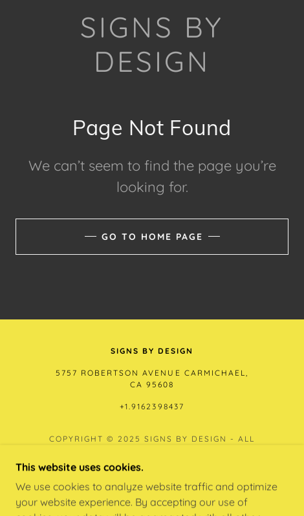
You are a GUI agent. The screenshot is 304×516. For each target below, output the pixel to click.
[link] (152, 44)
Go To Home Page (152, 236)
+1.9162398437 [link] (152, 406)
